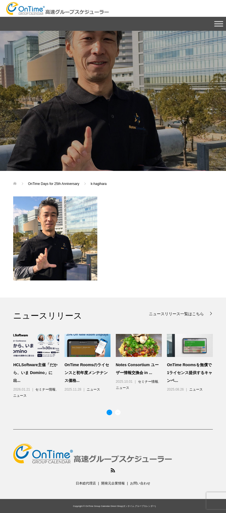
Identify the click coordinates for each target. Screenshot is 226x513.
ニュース (20, 396)
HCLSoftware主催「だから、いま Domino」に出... (35, 373)
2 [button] (118, 412)
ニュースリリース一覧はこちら (177, 314)
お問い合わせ (140, 483)
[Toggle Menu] (218, 23)
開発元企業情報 (113, 483)
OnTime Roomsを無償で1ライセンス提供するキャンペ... (189, 373)
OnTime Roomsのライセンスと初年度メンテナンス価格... (86, 373)
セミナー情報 (45, 389)
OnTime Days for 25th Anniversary (54, 184)
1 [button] (109, 412)
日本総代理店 (86, 483)
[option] (115, 366)
